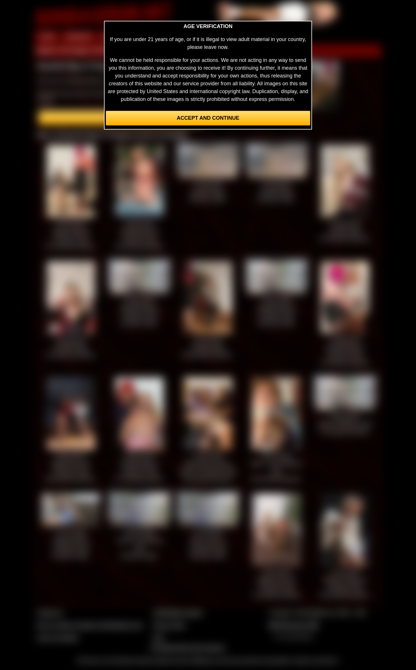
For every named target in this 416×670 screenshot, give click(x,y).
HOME (47, 37)
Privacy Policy (169, 625)
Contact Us (50, 613)
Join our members (58, 638)
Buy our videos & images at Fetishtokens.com (89, 625)
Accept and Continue (208, 118)
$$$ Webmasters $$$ (293, 625)
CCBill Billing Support (177, 613)
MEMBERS (79, 37)
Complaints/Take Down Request (187, 648)
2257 (158, 638)
